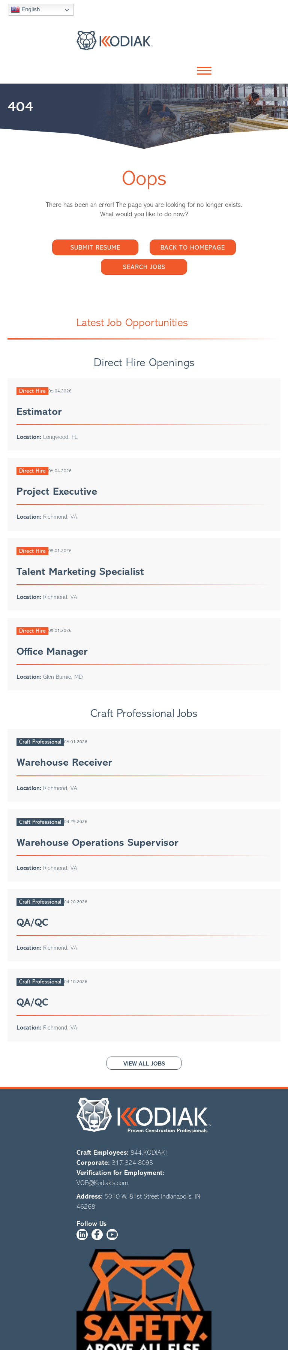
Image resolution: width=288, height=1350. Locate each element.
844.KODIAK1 (149, 1152)
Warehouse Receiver (64, 762)
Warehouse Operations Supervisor (97, 842)
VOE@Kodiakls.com (102, 1183)
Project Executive (56, 491)
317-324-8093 (132, 1162)
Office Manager (52, 651)
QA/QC (32, 922)
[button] (202, 71)
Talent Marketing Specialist (80, 571)
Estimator (39, 411)
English (25, 9)
